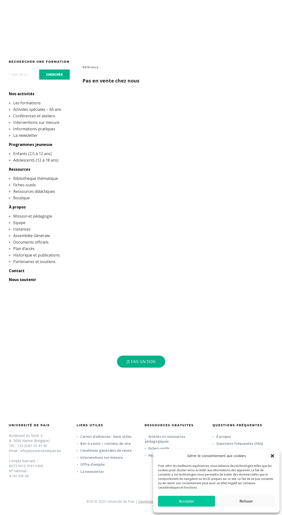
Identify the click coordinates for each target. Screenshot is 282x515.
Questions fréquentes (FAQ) (239, 443)
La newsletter (25, 135)
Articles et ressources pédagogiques (165, 439)
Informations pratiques (34, 129)
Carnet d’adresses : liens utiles (106, 436)
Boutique (21, 198)
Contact (17, 270)
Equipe (19, 222)
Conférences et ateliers (34, 116)
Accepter (186, 501)
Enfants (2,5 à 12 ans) (32, 153)
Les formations (27, 103)
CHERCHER (54, 74)
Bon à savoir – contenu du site (105, 443)
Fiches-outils (24, 185)
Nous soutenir (22, 279)
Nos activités (21, 93)
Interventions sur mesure (36, 122)
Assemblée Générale (31, 235)
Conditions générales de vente (106, 450)
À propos (17, 207)
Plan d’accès (24, 248)
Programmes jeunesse (30, 144)
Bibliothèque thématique (35, 178)
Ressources (19, 169)
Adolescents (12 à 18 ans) (35, 160)
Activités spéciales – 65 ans (37, 109)
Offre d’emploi (92, 464)
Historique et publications (36, 255)
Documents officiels (31, 242)
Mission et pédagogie (32, 216)
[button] (272, 455)
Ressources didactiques (34, 191)
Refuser (246, 501)
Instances (22, 229)
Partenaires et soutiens (34, 261)
